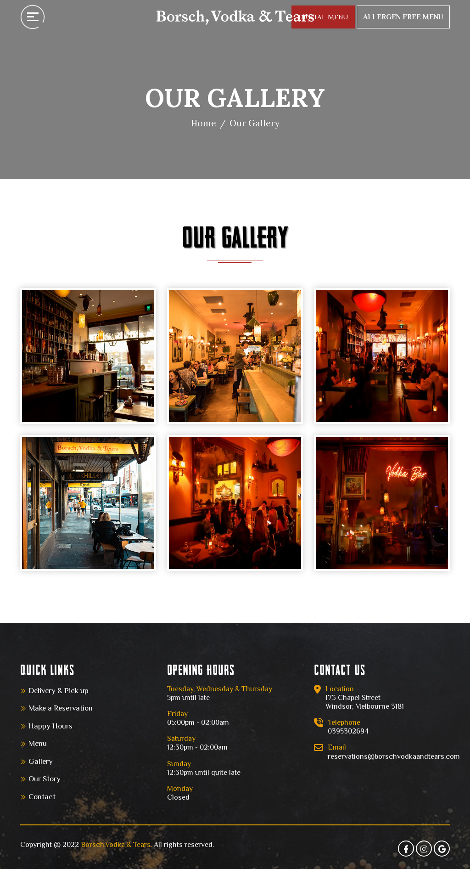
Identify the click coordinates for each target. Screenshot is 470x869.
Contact (42, 796)
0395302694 (348, 731)
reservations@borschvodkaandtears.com (394, 756)
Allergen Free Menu (403, 17)
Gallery (40, 761)
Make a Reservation (60, 708)
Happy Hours (50, 726)
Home (203, 123)
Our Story (44, 778)
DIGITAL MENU (323, 17)
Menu (37, 743)
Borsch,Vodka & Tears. (116, 845)
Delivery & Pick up (58, 690)
